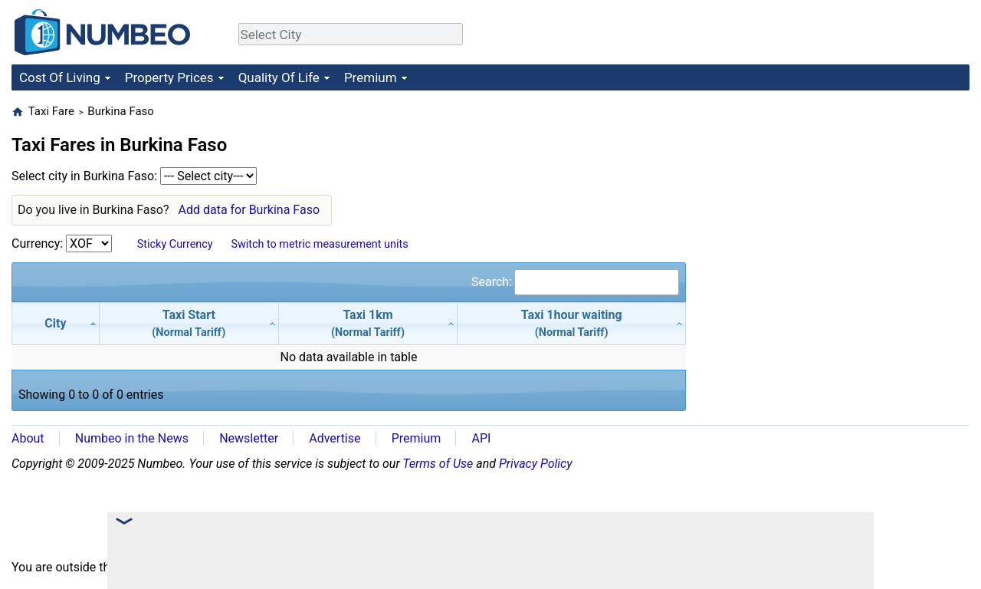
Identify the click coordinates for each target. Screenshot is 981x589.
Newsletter (248, 438)
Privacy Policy (536, 463)
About (27, 438)
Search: (575, 282)
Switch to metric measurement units (319, 244)
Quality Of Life (279, 77)
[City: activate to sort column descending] (55, 323)
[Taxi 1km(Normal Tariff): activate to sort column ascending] (368, 323)
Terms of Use (437, 463)
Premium (370, 77)
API (480, 438)
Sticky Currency (175, 244)
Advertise (334, 438)
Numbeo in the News (132, 438)
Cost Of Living (59, 77)
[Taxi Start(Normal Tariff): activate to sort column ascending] (189, 323)
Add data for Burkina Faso (249, 209)
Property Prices (169, 77)
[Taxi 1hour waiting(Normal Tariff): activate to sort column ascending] (572, 323)
